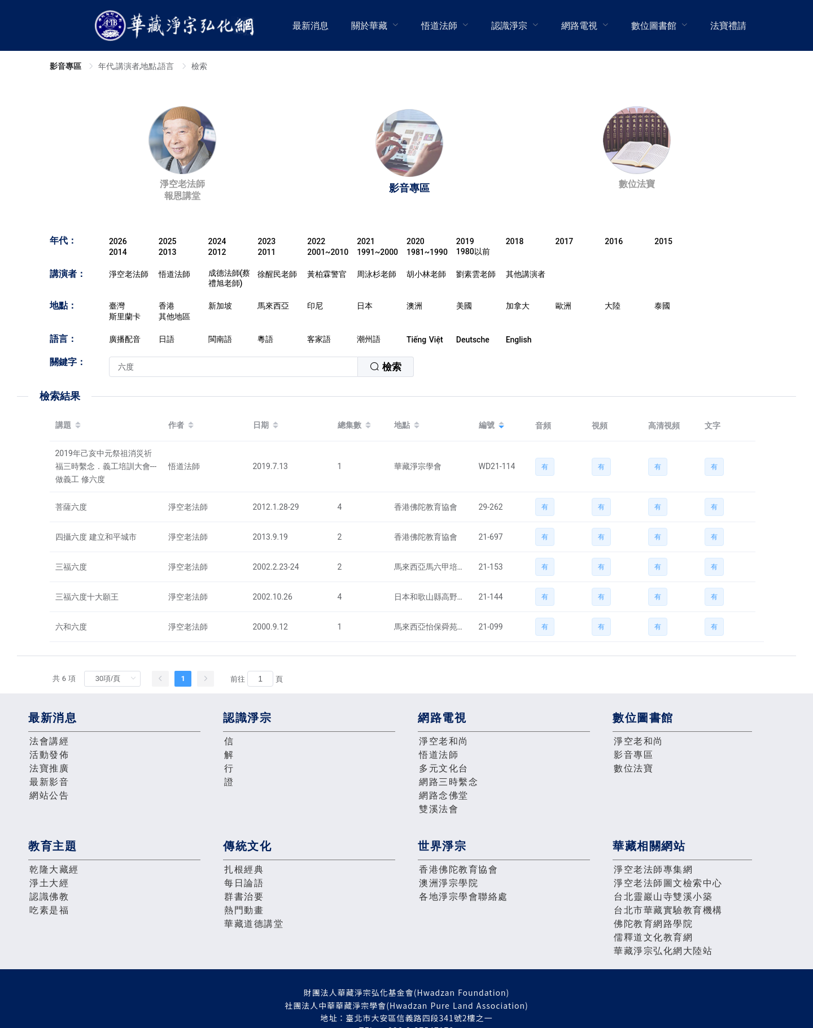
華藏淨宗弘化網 (177, 25)
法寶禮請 (728, 25)
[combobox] (261, 367)
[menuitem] (310, 25)
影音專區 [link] (67, 66)
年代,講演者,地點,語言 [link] (137, 66)
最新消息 (310, 25)
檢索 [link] (199, 66)
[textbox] (233, 367)
